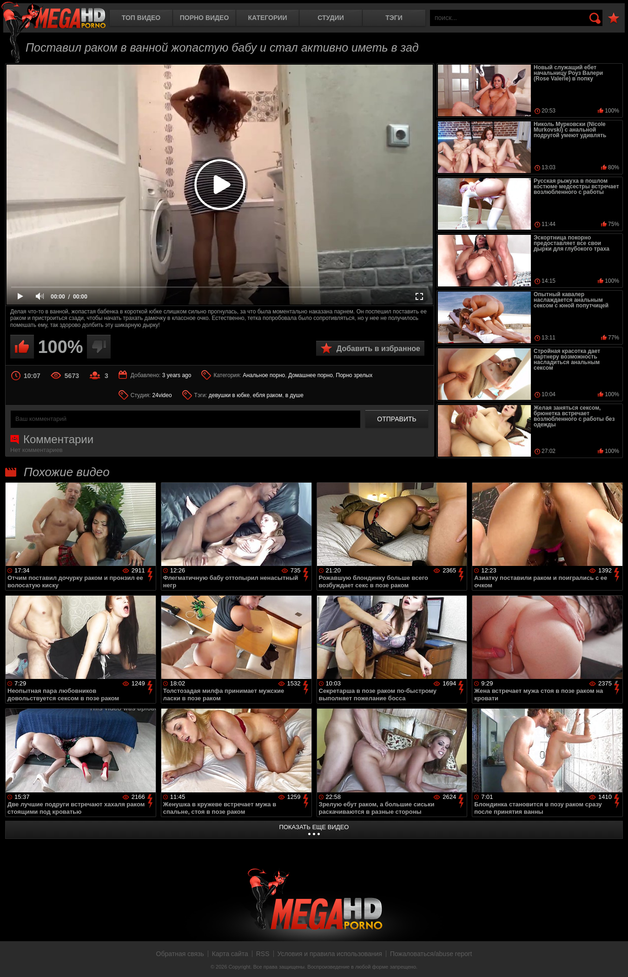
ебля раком (267, 395)
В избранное (613, 18)
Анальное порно (264, 375)
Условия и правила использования (330, 953)
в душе (294, 395)
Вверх (614, 960)
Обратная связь (180, 953)
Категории (267, 17)
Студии (330, 17)
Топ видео (141, 17)
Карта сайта (230, 953)
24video (162, 395)
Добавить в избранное (378, 348)
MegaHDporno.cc (53, 16)
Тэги (394, 17)
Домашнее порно (310, 375)
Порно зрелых (354, 375)
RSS (263, 953)
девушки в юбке (229, 395)
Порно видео (204, 17)
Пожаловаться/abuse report (431, 953)
